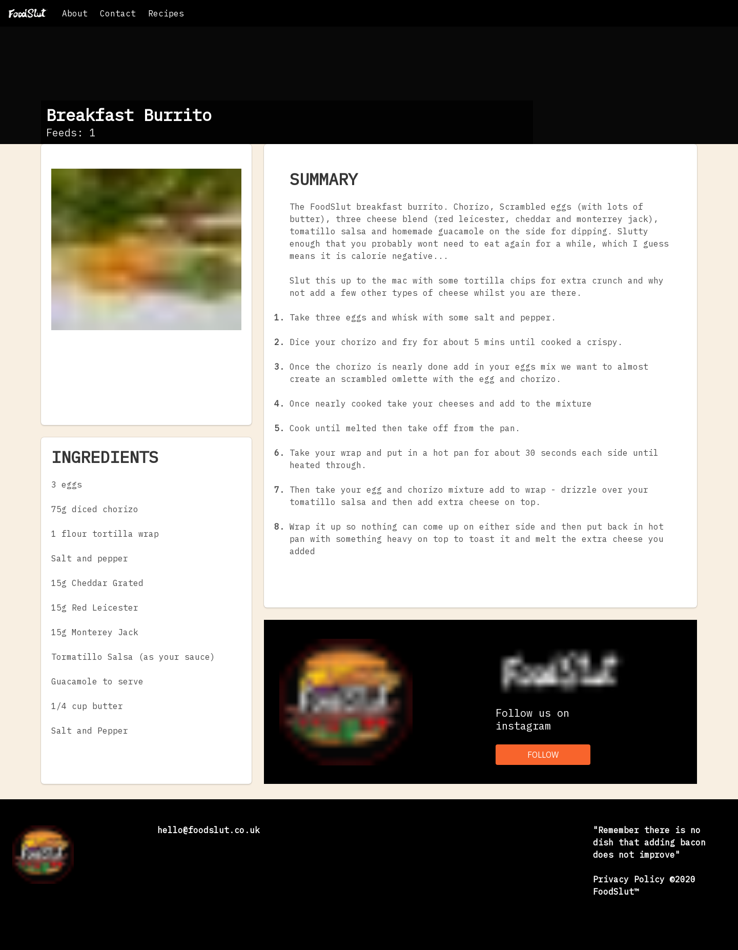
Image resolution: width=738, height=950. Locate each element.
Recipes (166, 13)
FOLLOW (543, 755)
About (75, 13)
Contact (118, 13)
